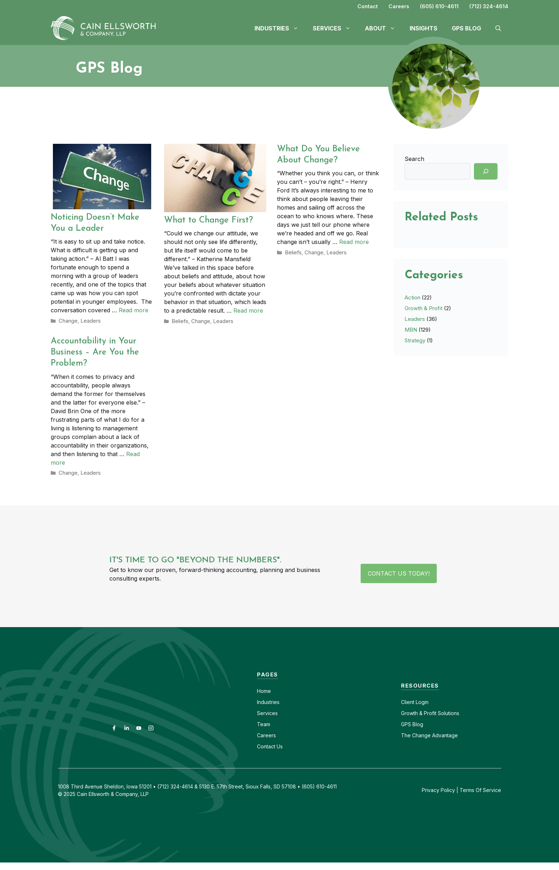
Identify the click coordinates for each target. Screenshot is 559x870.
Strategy (415, 340)
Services (267, 712)
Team (263, 723)
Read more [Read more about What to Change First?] (248, 310)
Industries (268, 701)
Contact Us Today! (399, 572)
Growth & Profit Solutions (430, 712)
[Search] (486, 171)
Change (67, 320)
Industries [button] (280, 28)
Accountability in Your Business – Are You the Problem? (95, 351)
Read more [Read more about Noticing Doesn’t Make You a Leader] (133, 310)
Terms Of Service (480, 789)
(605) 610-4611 (439, 6)
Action (412, 297)
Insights (423, 28)
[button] (498, 28)
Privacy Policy (438, 789)
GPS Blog (466, 28)
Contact (367, 6)
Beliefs (179, 321)
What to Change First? (208, 220)
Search (414, 158)
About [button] (383, 28)
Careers (399, 6)
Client (407, 701)
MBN (411, 329)
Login (421, 701)
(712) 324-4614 (488, 6)
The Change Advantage (429, 734)
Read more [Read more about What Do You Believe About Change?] (354, 241)
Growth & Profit (423, 308)
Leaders (88, 320)
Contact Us (270, 745)
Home (264, 690)
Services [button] (335, 28)
